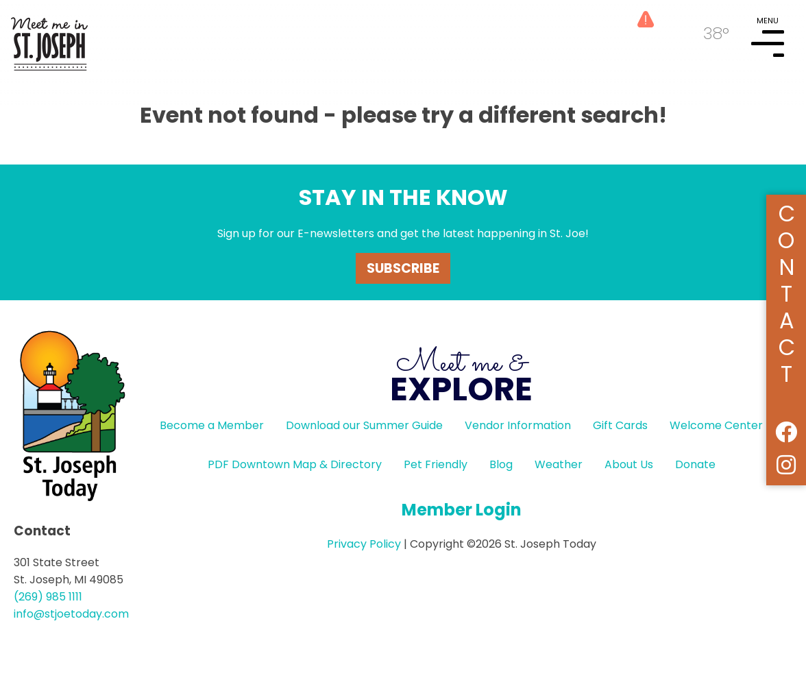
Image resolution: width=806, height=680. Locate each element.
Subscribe (403, 268)
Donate (695, 464)
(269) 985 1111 (48, 597)
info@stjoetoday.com (71, 614)
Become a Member (212, 425)
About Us (628, 464)
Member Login (462, 509)
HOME (49, 38)
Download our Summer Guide (364, 425)
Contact (786, 291)
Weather (559, 464)
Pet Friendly (435, 464)
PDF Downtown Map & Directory (295, 464)
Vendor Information (518, 425)
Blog (501, 464)
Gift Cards (620, 425)
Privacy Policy (364, 544)
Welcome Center (716, 425)
